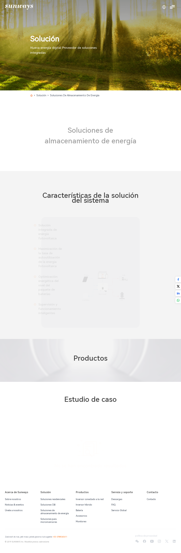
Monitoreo (81, 521)
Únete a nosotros (13, 510)
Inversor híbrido (84, 505)
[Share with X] (178, 286)
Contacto (151, 499)
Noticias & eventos (14, 505)
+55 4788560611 (60, 537)
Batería (79, 510)
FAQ (113, 505)
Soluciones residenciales (52, 499)
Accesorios (81, 516)
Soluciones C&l (48, 505)
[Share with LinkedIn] (178, 293)
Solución (41, 95)
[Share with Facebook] (178, 279)
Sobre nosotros (13, 499)
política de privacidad (146, 536)
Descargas (116, 499)
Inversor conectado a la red (90, 499)
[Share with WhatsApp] (178, 300)
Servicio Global (119, 510)
